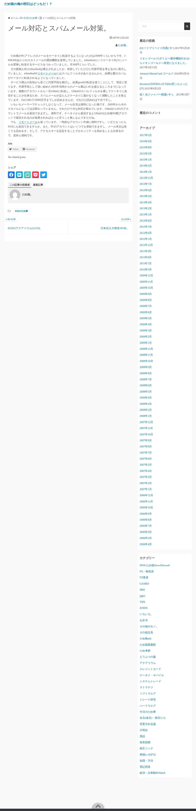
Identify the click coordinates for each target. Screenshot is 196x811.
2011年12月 (146, 245)
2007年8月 (146, 446)
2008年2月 (146, 409)
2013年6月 (146, 190)
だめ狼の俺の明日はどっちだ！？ (35, 4)
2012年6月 (146, 232)
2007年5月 (146, 464)
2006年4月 (146, 544)
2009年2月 (146, 336)
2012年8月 (146, 220)
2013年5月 (146, 196)
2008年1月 (146, 415)
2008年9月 (146, 367)
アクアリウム (148, 663)
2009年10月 (146, 287)
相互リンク (146, 748)
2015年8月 (146, 147)
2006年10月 (146, 507)
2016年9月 (146, 141)
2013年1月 (146, 214)
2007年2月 (146, 483)
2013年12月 (146, 177)
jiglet (142, 595)
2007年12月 (146, 422)
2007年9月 (146, 440)
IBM (142, 589)
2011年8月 (146, 257)
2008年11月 (146, 354)
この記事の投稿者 (20, 184)
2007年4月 (146, 470)
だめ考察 (145, 650)
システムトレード (150, 681)
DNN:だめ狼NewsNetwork (155, 565)
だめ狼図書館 (148, 644)
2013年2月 (146, 208)
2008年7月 (146, 379)
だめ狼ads (145, 638)
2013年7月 (146, 183)
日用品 (144, 730)
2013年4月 (146, 202)
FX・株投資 (147, 571)
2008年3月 (146, 403)
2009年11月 (146, 281)
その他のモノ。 (149, 626)
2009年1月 (146, 342)
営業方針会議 (148, 724)
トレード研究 (148, 699)
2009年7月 (146, 306)
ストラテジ (146, 687)
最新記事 (39, 184)
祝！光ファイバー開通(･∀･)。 (157, 94)
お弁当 (144, 620)
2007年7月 (146, 452)
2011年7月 (146, 263)
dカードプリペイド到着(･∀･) (157, 48)
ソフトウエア (148, 693)
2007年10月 (146, 434)
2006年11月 (146, 501)
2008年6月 (146, 385)
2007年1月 (146, 489)
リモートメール (47, 73)
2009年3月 (146, 330)
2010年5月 (146, 269)
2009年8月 (146, 300)
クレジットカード (150, 669)
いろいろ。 (146, 614)
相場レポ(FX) (148, 754)
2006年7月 (146, 525)
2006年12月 (146, 495)
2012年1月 (146, 239)
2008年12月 (146, 348)
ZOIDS (144, 608)
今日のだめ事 (21, 211)
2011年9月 (146, 251)
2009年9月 (146, 294)
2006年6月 (146, 532)
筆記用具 (145, 766)
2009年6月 (146, 312)
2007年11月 (146, 428)
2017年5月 (146, 135)
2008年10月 (146, 361)
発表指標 (145, 742)
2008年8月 (146, 373)
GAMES (144, 583)
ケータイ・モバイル (152, 675)
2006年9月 (146, 513)
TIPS (142, 601)
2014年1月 (146, 171)
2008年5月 (146, 391)
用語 (142, 736)
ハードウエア (148, 705)
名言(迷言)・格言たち (153, 717)
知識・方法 (146, 760)
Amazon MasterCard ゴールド (157, 73)
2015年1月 (146, 159)
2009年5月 (146, 318)
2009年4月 (146, 324)
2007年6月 (146, 458)
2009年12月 (146, 275)
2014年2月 (146, 165)
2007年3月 (146, 477)
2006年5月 (146, 538)
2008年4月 (146, 397)
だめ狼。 (123, 45)
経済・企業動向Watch (152, 772)
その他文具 (146, 632)
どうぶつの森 (148, 656)
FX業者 (144, 577)
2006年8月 (146, 519)
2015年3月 (146, 153)
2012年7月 (146, 226)
